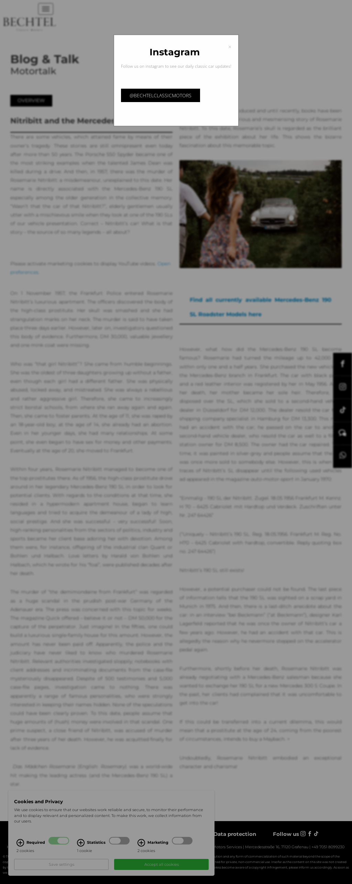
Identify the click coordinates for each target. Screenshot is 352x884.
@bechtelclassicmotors (160, 95)
